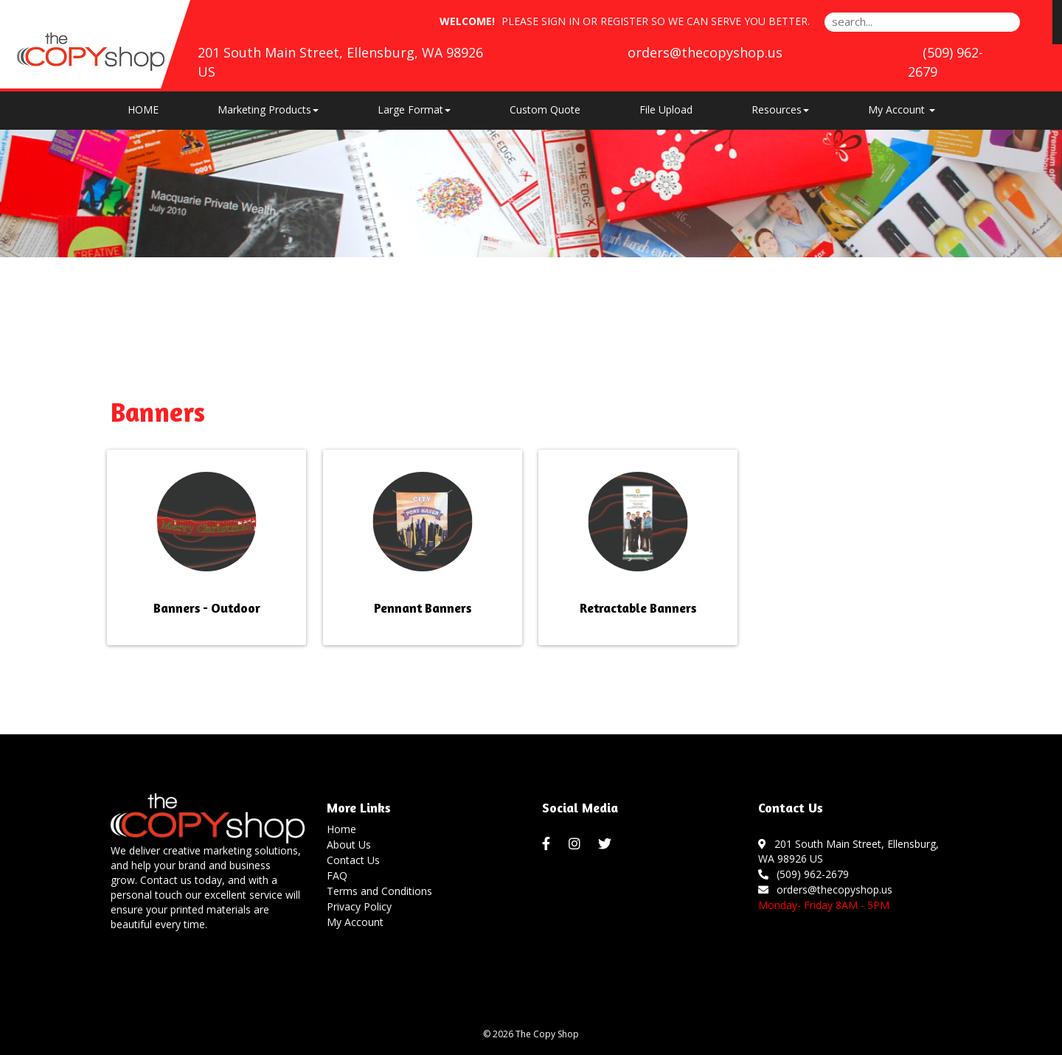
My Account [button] (901, 109)
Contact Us (353, 860)
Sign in (560, 21)
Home (341, 829)
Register (624, 21)
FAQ (337, 875)
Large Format (414, 109)
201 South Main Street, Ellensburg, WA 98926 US (849, 851)
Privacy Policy (359, 906)
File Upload (666, 109)
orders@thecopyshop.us (705, 52)
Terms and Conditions (379, 891)
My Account (355, 922)
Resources (780, 109)
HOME (143, 109)
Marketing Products (268, 109)
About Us (349, 845)
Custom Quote (545, 109)
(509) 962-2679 (804, 874)
